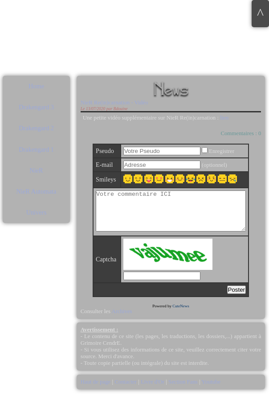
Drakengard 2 (36, 128)
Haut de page (96, 390)
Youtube (210, 390)
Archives (121, 319)
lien (224, 118)
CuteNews (180, 314)
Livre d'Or (152, 390)
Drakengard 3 (36, 107)
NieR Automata (36, 191)
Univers (36, 212)
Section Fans (183, 390)
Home (36, 86)
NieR (36, 170)
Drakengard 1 (36, 149)
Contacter (125, 390)
